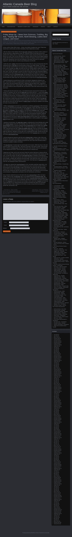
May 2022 (56, 365)
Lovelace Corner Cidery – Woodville (61, 234)
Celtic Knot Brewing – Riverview (60, 71)
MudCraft (10, 181)
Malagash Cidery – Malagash (59, 238)
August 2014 (56, 485)
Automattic (47, 532)
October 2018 (56, 420)
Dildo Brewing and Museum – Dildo (60, 157)
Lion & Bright (33, 42)
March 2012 (56, 521)
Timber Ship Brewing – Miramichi (60, 135)
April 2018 (56, 428)
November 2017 (57, 434)
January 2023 (56, 355)
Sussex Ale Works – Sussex (59, 130)
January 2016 (56, 463)
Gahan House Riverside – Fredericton (61, 87)
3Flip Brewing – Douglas (58, 57)
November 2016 (57, 450)
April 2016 (56, 459)
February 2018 (56, 431)
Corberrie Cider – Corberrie (59, 208)
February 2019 (56, 415)
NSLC (4, 43)
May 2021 (56, 380)
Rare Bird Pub (9, 144)
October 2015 (56, 467)
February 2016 (56, 462)
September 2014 (57, 483)
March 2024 (56, 337)
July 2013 (55, 501)
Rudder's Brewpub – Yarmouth (60, 269)
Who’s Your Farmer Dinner (24, 116)
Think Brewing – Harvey (58, 133)
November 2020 (57, 388)
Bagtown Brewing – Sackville (59, 59)
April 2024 (56, 335)
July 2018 (55, 424)
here (32, 129)
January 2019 (56, 416)
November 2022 (57, 357)
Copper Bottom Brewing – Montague (61, 311)
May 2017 (56, 442)
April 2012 (56, 519)
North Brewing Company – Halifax (60, 252)
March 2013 (56, 507)
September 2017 (57, 437)
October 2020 (56, 389)
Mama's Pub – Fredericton (59, 112)
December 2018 (57, 418)
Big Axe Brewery (27, 40)
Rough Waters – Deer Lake (59, 173)
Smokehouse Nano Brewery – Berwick (61, 279)
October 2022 (56, 359)
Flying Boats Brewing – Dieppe (60, 78)
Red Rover (18, 176)
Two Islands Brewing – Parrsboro (60, 298)
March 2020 (56, 398)
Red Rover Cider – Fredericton (60, 125)
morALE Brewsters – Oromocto (60, 117)
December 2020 (57, 387)
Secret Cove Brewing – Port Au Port (61, 174)
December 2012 (57, 509)
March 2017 (56, 445)
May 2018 (56, 427)
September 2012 (57, 513)
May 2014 (56, 489)
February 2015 (56, 477)
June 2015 (56, 472)
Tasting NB (23, 92)
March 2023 (56, 352)
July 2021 (55, 378)
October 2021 (56, 374)
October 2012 (56, 512)
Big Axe (34, 80)
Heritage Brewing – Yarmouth (59, 224)
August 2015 (56, 469)
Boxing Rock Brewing (43, 40)
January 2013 (56, 508)
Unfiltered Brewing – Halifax (59, 301)
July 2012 (55, 516)
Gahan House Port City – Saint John (61, 85)
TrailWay (13, 63)
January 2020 (56, 401)
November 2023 (57, 342)
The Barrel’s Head (39, 176)
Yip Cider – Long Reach (58, 141)
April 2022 (56, 366)
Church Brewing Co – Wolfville (59, 207)
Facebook (35, 132)
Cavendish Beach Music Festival (37, 178)
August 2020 (56, 392)
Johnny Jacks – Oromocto (59, 101)
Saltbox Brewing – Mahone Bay (60, 270)
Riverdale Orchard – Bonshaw (59, 323)
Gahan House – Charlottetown (59, 315)
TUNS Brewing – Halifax (58, 296)
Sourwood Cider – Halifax (59, 282)
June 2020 (56, 395)
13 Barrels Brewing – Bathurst (59, 56)
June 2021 (56, 379)
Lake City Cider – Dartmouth (59, 232)
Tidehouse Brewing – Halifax (59, 291)
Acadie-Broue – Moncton (58, 58)
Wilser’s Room (27, 101)
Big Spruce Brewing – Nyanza (59, 195)
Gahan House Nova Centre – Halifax (61, 213)
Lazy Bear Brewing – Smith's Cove (60, 233)
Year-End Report (20, 164)
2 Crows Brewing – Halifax (59, 185)
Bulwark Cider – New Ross (59, 202)
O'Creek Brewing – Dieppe (59, 120)
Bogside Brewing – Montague (59, 310)
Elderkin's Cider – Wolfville (59, 211)
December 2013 (57, 495)
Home (3, 26)
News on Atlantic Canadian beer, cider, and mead (15, 6)
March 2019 (56, 414)
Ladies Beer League (27, 42)
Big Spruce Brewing (35, 40)
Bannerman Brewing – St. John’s (60, 148)
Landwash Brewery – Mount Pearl (60, 160)
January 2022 (56, 370)
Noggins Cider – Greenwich (59, 251)
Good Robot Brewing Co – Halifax (60, 216)
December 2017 (57, 433)
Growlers (35, 26)
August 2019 (56, 407)
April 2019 (56, 413)
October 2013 (56, 498)
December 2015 (57, 464)
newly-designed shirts (13, 134)
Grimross (30, 51)
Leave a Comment (30, 43)
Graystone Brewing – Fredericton (60, 90)
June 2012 (56, 517)
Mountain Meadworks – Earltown (60, 242)
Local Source (39, 42)
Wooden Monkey (23, 43)
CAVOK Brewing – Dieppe (59, 70)
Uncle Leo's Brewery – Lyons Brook (60, 300)
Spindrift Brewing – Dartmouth (59, 283)
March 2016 (56, 460)
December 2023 (57, 341)
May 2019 (56, 411)
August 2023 (56, 346)
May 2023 (56, 350)
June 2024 (56, 334)
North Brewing (45, 42)
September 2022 (57, 360)
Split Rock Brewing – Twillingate (60, 175)
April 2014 (56, 490)
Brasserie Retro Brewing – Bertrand (60, 66)
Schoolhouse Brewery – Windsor (60, 271)
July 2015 (55, 471)
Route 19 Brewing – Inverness (59, 268)
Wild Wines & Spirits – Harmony (60, 305)
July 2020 (55, 393)
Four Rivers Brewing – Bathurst (60, 80)
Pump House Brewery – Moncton (60, 124)
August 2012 (56, 514)
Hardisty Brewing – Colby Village (60, 221)
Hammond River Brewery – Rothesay (61, 96)
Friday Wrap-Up (10, 40)
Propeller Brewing (9, 43)
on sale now (43, 98)
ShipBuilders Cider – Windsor (59, 277)
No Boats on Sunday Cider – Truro (60, 250)
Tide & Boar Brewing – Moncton (60, 134)
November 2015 (57, 465)
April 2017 (56, 443)
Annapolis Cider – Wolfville (59, 190)
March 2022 (56, 368)
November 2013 (57, 496)
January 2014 (56, 494)
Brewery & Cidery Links (24, 26)
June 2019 (56, 410)
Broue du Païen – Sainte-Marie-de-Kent (61, 68)
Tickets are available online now (25, 128)
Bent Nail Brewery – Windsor (59, 194)
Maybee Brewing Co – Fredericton (60, 114)
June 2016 (56, 456)
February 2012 (56, 522)
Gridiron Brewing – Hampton (59, 92)
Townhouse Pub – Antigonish (59, 293)
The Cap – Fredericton (58, 132)
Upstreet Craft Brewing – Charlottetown (61, 324)
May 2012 (56, 518)
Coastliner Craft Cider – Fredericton (60, 72)
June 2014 (56, 487)
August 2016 (56, 454)
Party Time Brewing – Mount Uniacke (61, 260)
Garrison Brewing (12, 42)
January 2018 (56, 432)
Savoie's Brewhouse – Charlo (59, 126)
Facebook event (42, 160)
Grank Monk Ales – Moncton (59, 89)
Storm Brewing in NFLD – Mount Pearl (61, 176)
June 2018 (56, 425)
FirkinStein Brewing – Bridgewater (60, 212)
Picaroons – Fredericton (58, 123)
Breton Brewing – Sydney (59, 199)
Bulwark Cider (5, 42)
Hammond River (33, 175)
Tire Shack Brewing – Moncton (60, 137)
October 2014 (56, 482)
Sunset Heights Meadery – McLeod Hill (61, 129)
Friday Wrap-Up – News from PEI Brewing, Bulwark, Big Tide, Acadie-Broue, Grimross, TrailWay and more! (40, 191)
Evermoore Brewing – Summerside (60, 314)
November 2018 (57, 419)
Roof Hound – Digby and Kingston (60, 266)
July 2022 (55, 362)
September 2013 (57, 499)
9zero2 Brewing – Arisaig (58, 186)
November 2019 (57, 404)
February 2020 (56, 400)
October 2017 (56, 436)
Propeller (39, 181)
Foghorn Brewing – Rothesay (59, 79)
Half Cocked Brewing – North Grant (60, 217)
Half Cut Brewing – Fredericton (60, 94)
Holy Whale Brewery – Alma (59, 99)
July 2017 (55, 440)
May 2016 (56, 458)
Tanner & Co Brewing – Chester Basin (61, 287)
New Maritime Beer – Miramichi (60, 119)
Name (5, 222)
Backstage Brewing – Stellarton (60, 192)
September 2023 (57, 344)
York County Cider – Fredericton (60, 142)
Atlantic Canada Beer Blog (20, 4)
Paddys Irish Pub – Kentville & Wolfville (61, 257)
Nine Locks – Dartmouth (58, 248)
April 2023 (56, 351)
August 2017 (56, 438)
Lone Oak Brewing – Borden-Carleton (61, 316)
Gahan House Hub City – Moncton (60, 84)
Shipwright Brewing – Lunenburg (60, 278)
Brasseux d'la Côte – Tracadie (59, 67)
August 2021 (56, 377)
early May (14, 65)
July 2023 (55, 347)
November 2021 (57, 373)
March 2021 (56, 383)
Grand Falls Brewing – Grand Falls (60, 88)
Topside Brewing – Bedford (59, 292)
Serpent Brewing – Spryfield (59, 275)
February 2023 (56, 353)
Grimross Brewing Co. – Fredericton (61, 93)
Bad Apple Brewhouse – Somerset (60, 193)
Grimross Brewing (19, 42)
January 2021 (56, 386)
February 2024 (56, 338)
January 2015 (56, 478)
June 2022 (56, 364)
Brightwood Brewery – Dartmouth (60, 201)
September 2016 (57, 452)
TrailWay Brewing (16, 43)
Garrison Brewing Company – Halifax (61, 215)
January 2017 (56, 447)
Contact (55, 26)
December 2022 (57, 356)
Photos (43, 26)
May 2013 (56, 504)
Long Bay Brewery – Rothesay (59, 108)
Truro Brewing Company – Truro (60, 295)
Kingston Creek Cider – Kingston (60, 105)
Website (5, 228)
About (49, 26)
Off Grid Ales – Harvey (58, 121)
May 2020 (56, 396)
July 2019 (55, 409)
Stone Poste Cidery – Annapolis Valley (61, 286)
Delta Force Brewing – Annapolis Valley (61, 210)
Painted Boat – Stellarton (58, 259)
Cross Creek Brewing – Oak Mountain (61, 74)
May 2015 (56, 473)
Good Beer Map (11, 26)
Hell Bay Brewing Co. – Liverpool (60, 222)
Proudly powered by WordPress (29, 532)
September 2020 (57, 391)
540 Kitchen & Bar (20, 40)
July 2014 (55, 486)
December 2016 (57, 449)
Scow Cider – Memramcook (59, 128)
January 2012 (56, 523)
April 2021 (56, 382)
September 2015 (57, 468)
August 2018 (56, 423)
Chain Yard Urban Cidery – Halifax (60, 206)
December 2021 (57, 371)
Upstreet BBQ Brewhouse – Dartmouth (61, 302)
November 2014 (57, 481)
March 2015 (56, 476)
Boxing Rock (30, 125)
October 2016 (56, 451)
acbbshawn (8, 31)
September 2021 (57, 375)
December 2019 (57, 402)
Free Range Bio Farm (27, 155)
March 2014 (56, 491)
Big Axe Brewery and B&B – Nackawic (61, 61)
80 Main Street (15, 147)
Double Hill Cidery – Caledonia (60, 312)
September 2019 (57, 406)
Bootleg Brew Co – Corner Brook (60, 152)
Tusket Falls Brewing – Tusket (59, 297)
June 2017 (56, 441)
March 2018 (56, 429)
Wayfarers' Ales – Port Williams (60, 304)
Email (5, 225)
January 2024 (56, 339)
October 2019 (56, 405)
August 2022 (56, 361)
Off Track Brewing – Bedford (59, 253)
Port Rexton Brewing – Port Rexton (60, 166)
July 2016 (55, 455)
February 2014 (56, 492)
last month (25, 51)
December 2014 (57, 480)
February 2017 (56, 446)
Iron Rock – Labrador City (59, 158)
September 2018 (57, 422)
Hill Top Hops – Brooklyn (58, 225)
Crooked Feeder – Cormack (59, 156)
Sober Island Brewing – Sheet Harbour (61, 280)
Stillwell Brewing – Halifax (59, 284)
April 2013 (56, 505)
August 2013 (56, 500)
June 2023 (56, 348)
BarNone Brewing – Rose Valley (60, 309)
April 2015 (56, 474)
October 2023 (56, 343)
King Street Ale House (42, 77)
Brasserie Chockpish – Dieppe (59, 65)
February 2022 (56, 369)
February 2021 (56, 384)
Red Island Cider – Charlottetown (60, 321)
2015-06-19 (14, 31)
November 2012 (57, 510)
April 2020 (56, 397)
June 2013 (56, 503)
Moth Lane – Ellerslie (58, 318)
